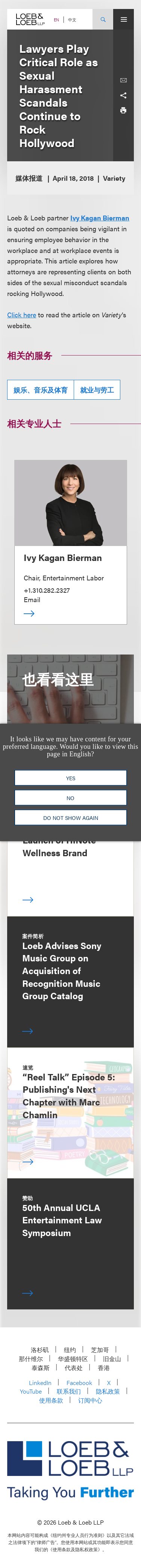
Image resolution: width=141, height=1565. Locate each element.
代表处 (74, 1367)
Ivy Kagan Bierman (99, 217)
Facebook (79, 1382)
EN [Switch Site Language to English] (56, 19)
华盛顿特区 (73, 1358)
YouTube (31, 1391)
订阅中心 (90, 1400)
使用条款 (51, 1400)
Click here (21, 314)
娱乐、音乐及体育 (41, 389)
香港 (104, 1367)
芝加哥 (100, 1349)
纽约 (70, 1349)
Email (32, 599)
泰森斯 (41, 1367)
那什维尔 (31, 1358)
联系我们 (69, 1391)
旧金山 (112, 1358)
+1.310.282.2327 (47, 590)
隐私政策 (108, 1391)
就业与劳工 (97, 389)
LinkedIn (40, 1382)
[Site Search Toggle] (102, 19)
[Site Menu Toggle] (123, 19)
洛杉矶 (40, 1349)
